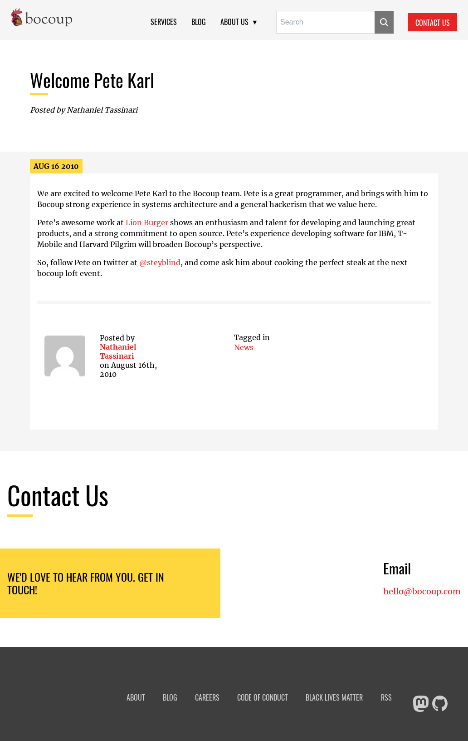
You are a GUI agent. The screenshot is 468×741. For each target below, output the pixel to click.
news (243, 347)
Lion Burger (147, 222)
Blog (198, 21)
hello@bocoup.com (422, 592)
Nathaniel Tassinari (118, 351)
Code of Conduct (262, 697)
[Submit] (384, 22)
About (136, 697)
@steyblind (159, 262)
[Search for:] (325, 22)
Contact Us (432, 22)
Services (164, 21)
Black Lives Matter (334, 697)
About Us (234, 21)
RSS (386, 697)
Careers (207, 697)
